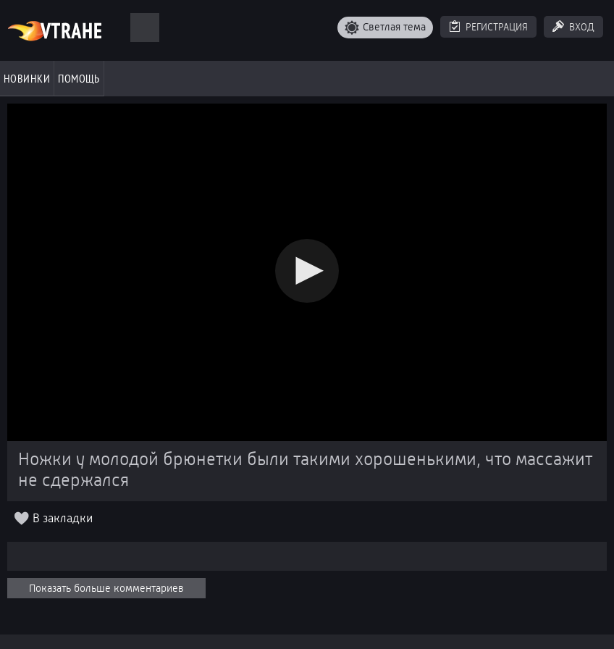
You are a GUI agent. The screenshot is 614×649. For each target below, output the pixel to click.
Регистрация (497, 27)
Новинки (27, 78)
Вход (581, 27)
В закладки (63, 518)
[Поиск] (144, 27)
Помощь (79, 78)
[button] (307, 271)
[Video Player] (307, 272)
